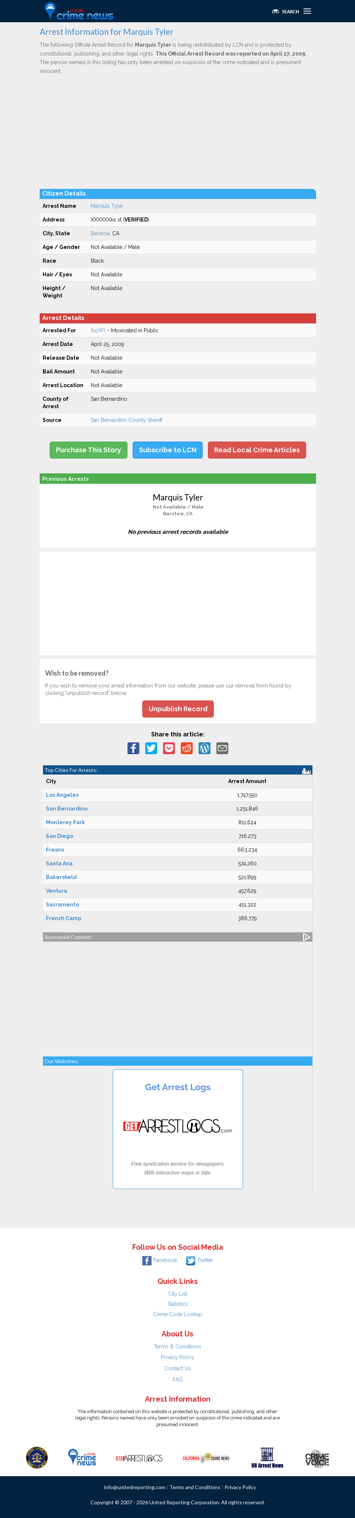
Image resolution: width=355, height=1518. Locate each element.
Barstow (100, 233)
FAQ (178, 1379)
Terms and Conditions (194, 1487)
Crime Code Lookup (177, 1314)
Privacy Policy (177, 1357)
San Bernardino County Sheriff (126, 420)
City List (177, 1294)
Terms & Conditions (177, 1346)
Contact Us (178, 1368)
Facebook (159, 1260)
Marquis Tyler (107, 206)
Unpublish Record (178, 709)
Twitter (199, 1260)
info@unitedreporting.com (134, 1487)
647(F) (98, 330)
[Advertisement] (178, 131)
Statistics (177, 1304)
